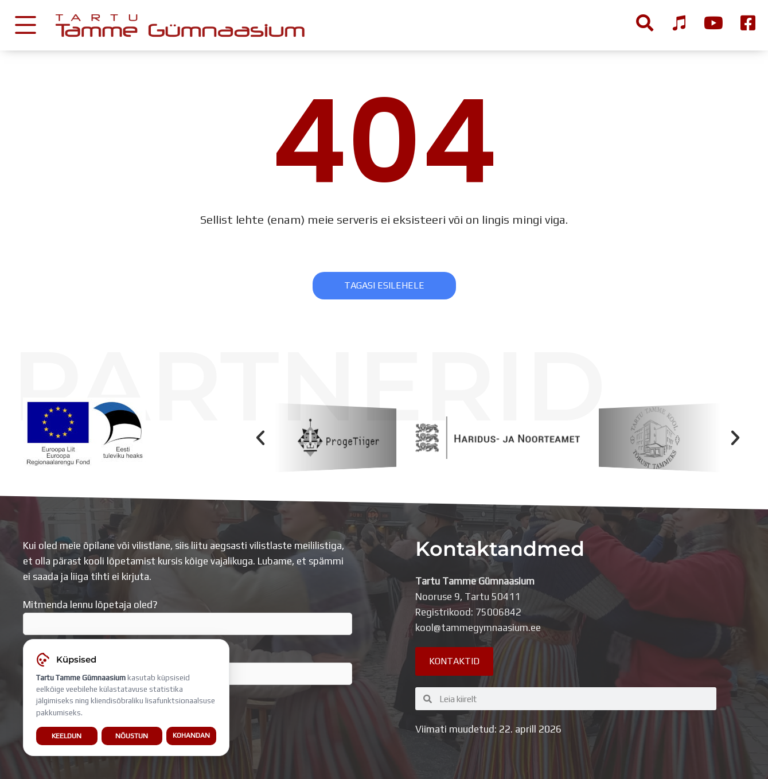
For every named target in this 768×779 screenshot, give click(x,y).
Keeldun (66, 736)
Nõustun (131, 736)
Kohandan (191, 737)
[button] (260, 437)
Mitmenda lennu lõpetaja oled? (187, 617)
